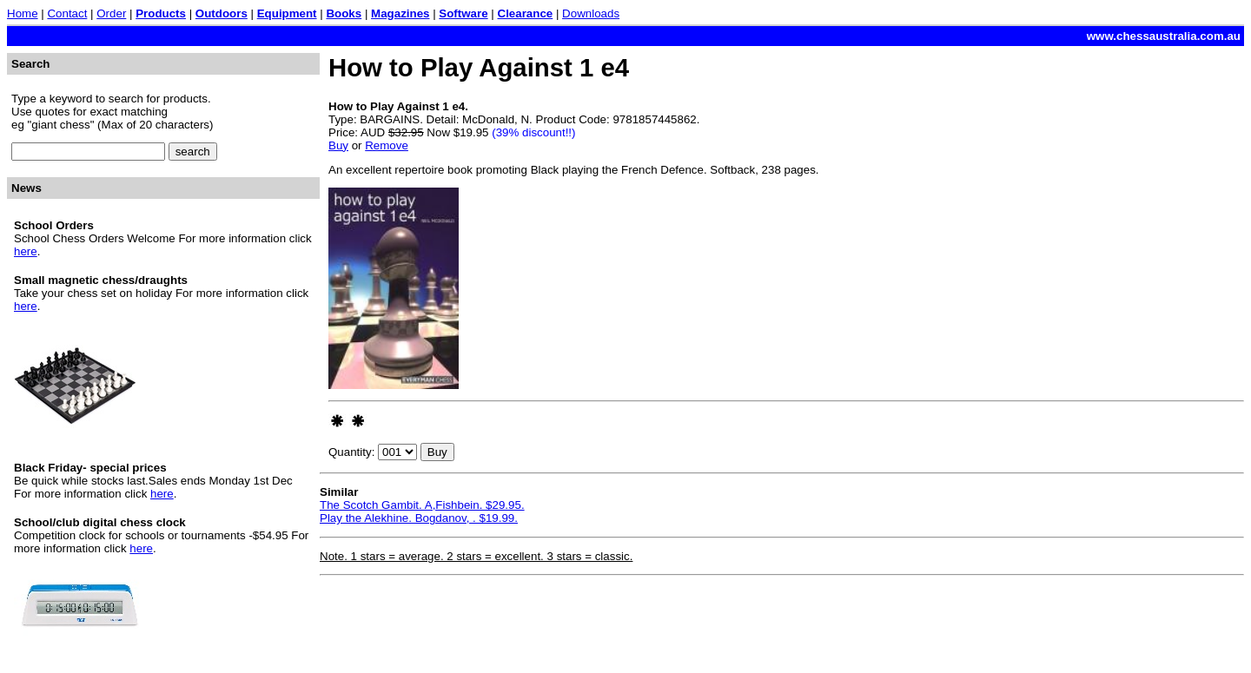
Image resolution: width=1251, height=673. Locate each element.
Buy (338, 145)
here (25, 251)
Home (22, 13)
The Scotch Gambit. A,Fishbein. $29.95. (422, 504)
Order (111, 13)
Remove (386, 145)
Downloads (590, 13)
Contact (67, 13)
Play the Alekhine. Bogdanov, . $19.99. (419, 518)
